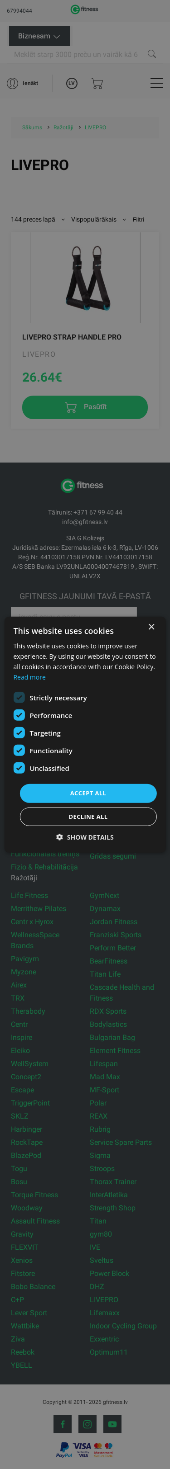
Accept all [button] (88, 793)
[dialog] (84, 734)
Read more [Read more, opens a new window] (29, 677)
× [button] (151, 626)
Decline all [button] (87, 816)
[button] (85, 837)
